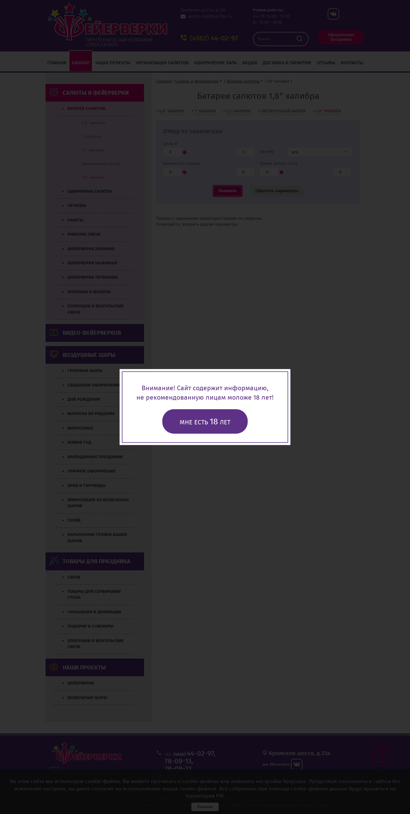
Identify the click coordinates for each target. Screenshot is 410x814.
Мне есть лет (205, 421)
